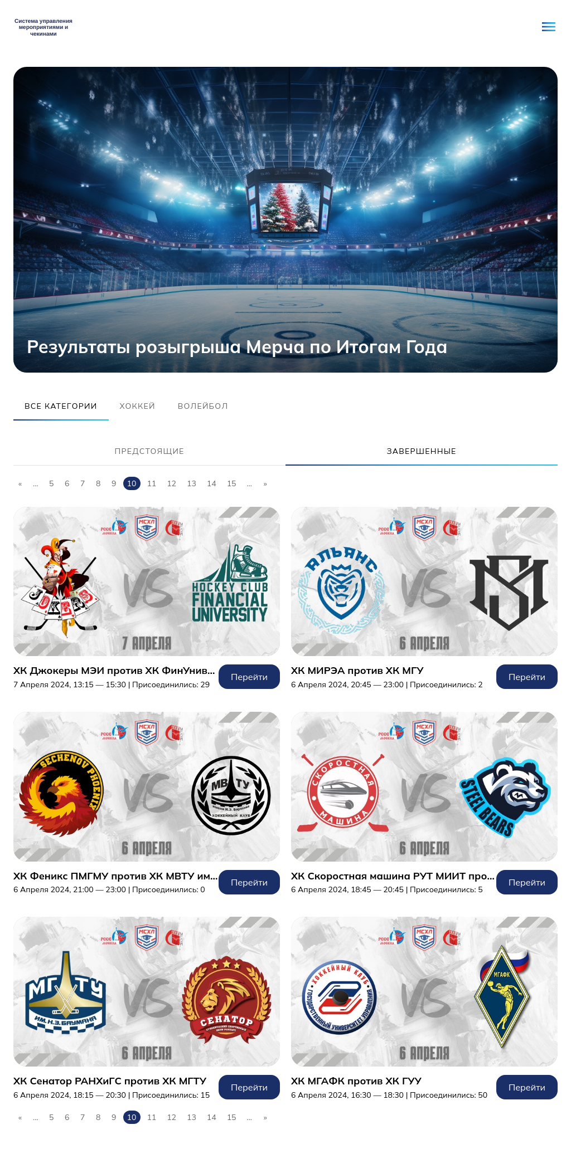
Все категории (61, 406)
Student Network (43, 26)
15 (231, 483)
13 (191, 483)
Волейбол (203, 406)
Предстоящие (149, 451)
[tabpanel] (285, 220)
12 (171, 483)
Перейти (146, 598)
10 (132, 483)
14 (211, 483)
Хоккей (138, 406)
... (35, 483)
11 (151, 483)
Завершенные (421, 451)
